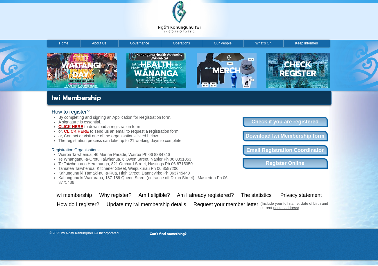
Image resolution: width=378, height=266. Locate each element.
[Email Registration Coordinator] (285, 150)
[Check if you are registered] (285, 122)
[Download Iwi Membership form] (285, 136)
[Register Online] (285, 163)
